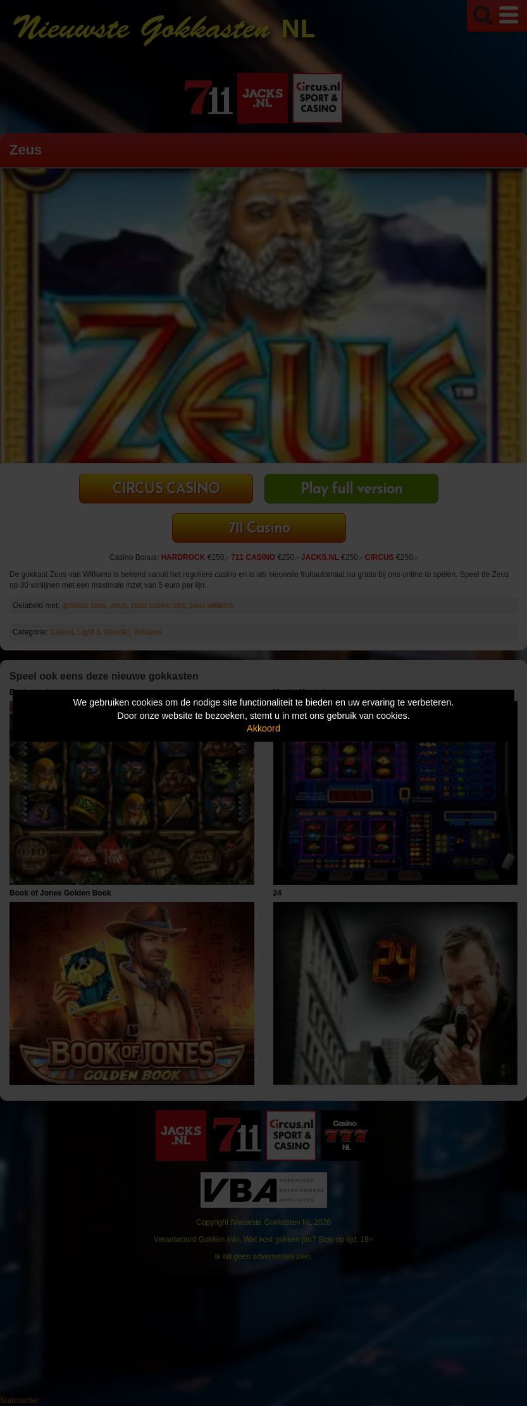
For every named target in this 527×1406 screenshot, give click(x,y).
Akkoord (263, 728)
